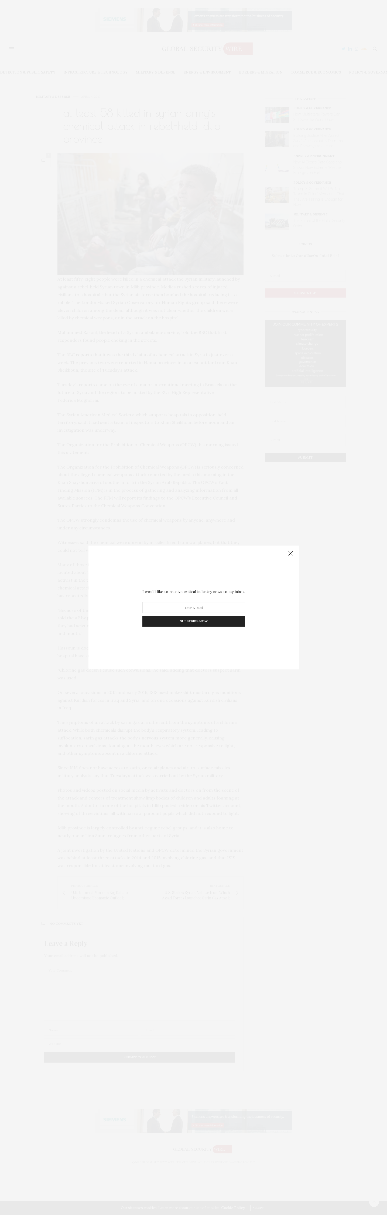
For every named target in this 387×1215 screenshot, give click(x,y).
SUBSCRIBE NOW (193, 621)
